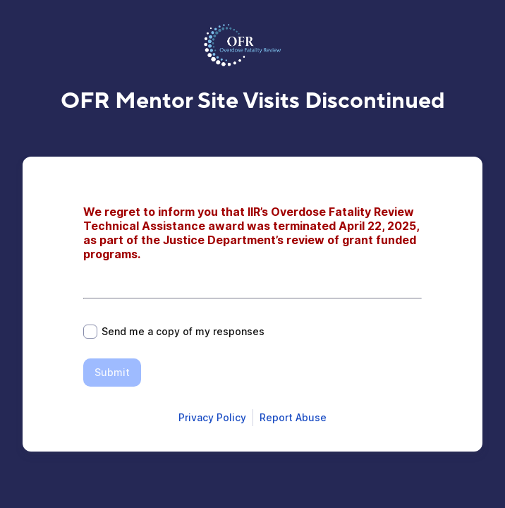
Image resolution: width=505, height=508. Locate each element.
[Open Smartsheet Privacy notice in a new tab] (212, 418)
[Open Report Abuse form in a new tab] (293, 418)
